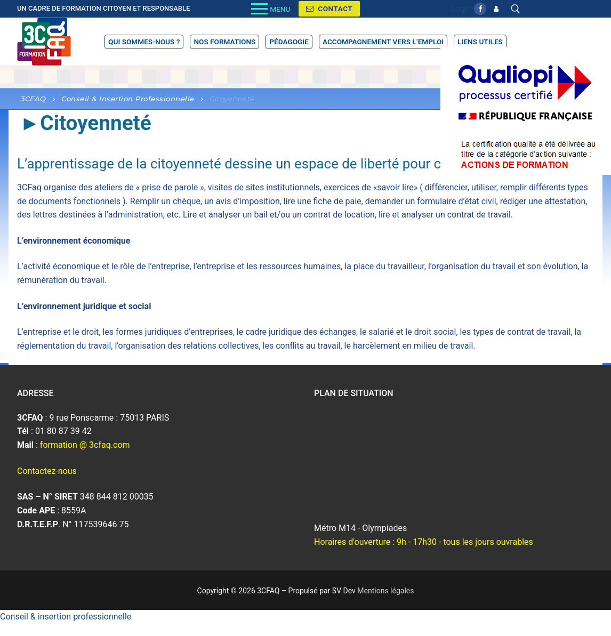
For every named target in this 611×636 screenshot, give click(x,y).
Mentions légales (385, 590)
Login (461, 8)
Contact (329, 8)
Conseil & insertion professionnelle (65, 616)
